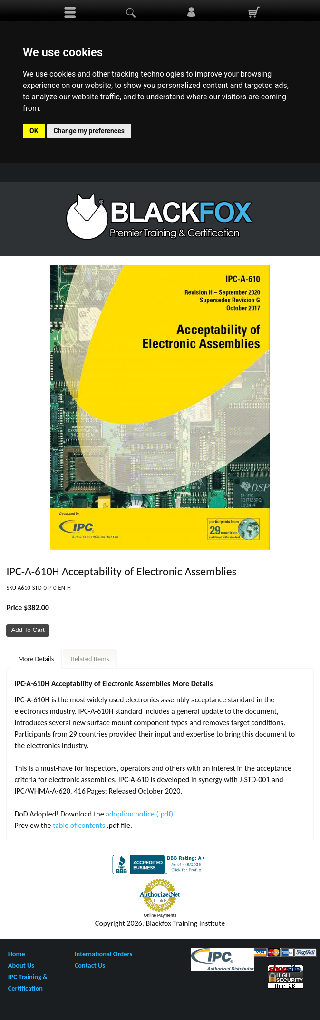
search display (130, 12)
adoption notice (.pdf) (139, 813)
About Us (21, 965)
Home (16, 954)
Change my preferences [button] (89, 131)
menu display (69, 12)
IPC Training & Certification (28, 982)
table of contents (80, 825)
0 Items (253, 12)
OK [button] (34, 131)
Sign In (191, 12)
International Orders (103, 954)
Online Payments (160, 915)
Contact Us (90, 965)
